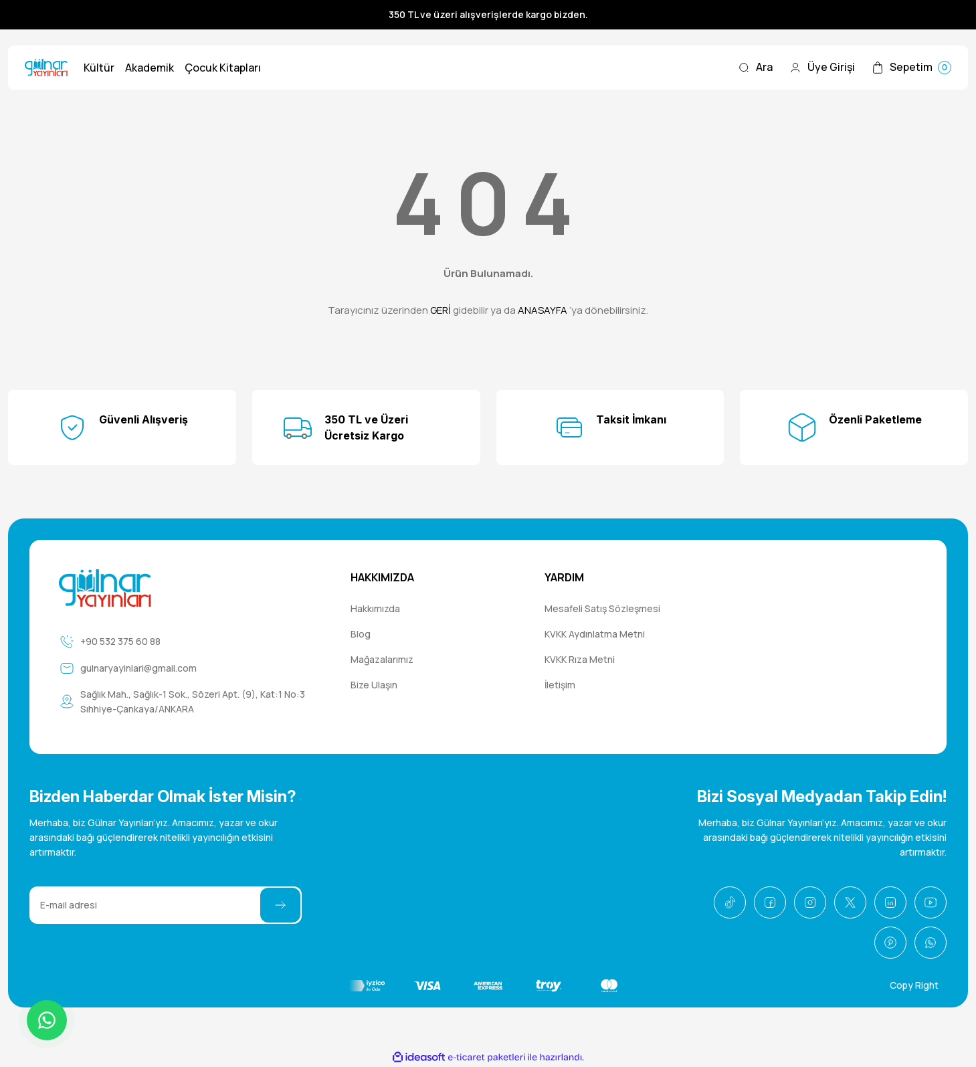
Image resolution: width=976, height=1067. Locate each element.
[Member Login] (822, 68)
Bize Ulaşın (374, 684)
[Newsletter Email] (165, 905)
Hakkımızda (375, 608)
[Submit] (280, 905)
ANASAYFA (542, 310)
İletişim (560, 684)
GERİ (440, 310)
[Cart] (911, 68)
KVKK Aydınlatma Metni (595, 633)
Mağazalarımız (382, 659)
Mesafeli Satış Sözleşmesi (602, 608)
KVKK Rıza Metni (580, 659)
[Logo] (46, 67)
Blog (361, 633)
